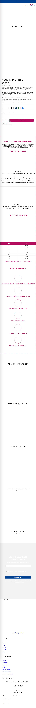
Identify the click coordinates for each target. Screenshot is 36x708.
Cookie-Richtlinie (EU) (8, 674)
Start (12, 26)
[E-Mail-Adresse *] (18, 566)
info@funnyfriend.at (18, 633)
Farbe (3, 108)
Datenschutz (5, 665)
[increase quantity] (8, 120)
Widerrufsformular (7, 671)
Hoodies (16, 26)
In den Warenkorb (22, 120)
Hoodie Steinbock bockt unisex (18, 489)
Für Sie (4, 647)
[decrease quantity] (3, 120)
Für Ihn (4, 649)
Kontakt (4, 660)
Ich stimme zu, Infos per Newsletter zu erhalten (17, 571)
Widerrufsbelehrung (7, 669)
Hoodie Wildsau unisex (18, 446)
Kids (4, 651)
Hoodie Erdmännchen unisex (18, 403)
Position (3, 113)
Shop (4, 645)
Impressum (5, 662)
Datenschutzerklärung (20, 582)
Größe (3, 103)
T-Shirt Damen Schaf (18, 531)
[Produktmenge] (6, 120)
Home (4, 642)
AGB (4, 667)
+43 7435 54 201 (18, 623)
